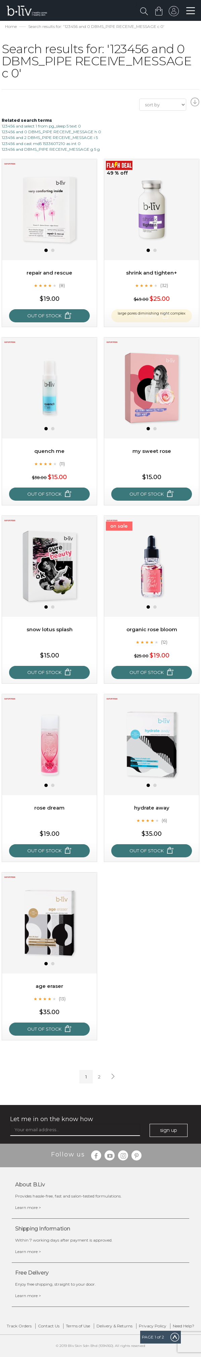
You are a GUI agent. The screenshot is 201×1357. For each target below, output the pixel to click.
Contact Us (48, 1325)
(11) (62, 463)
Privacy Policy (152, 1325)
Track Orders (19, 1325)
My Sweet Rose (151, 451)
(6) (164, 820)
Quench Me (49, 451)
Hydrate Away (151, 808)
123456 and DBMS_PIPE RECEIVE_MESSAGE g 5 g (51, 149)
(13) (62, 998)
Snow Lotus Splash (49, 629)
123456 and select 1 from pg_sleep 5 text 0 (41, 126)
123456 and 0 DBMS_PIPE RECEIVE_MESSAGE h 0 (51, 131)
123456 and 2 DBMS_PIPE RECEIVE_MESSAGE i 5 (50, 137)
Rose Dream (49, 808)
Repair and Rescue (49, 273)
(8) (62, 285)
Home (11, 26)
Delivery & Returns (114, 1325)
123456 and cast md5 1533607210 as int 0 (41, 143)
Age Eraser (49, 986)
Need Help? (183, 1325)
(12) (164, 642)
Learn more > (28, 1207)
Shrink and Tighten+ (151, 273)
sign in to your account (173, 13)
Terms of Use (78, 1325)
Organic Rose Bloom (151, 629)
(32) (164, 285)
